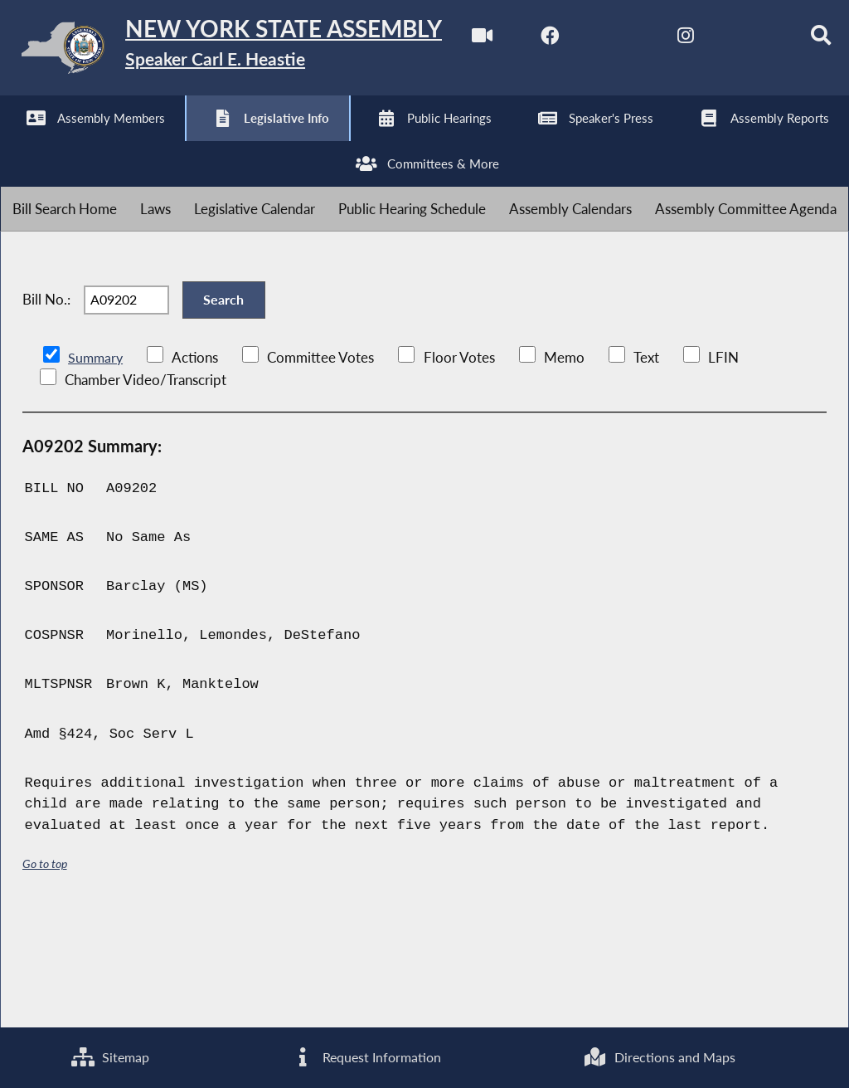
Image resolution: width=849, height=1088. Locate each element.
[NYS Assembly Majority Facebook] (87, 142)
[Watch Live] (18, 142)
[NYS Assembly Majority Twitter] (157, 142)
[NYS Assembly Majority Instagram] (226, 142)
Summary (96, 465)
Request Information (365, 1056)
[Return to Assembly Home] (257, 51)
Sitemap (109, 1056)
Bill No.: (46, 399)
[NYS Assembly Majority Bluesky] (294, 142)
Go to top (44, 972)
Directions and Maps (659, 1056)
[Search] (363, 142)
